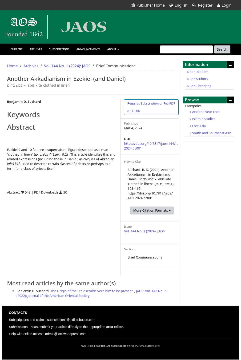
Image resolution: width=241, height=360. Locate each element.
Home (12, 66)
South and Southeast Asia (211, 133)
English (178, 5)
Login (224, 5)
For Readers (198, 71)
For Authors (198, 79)
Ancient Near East (205, 111)
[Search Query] (186, 49)
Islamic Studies (203, 119)
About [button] (113, 49)
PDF (151, 107)
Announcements (88, 49)
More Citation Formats (152, 210)
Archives (36, 49)
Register (202, 5)
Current (17, 49)
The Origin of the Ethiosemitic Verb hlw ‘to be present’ (92, 291)
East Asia (198, 126)
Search (222, 49)
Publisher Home (148, 5)
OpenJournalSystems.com (145, 346)
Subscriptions (59, 49)
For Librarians (200, 86)
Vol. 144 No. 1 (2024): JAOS (67, 66)
